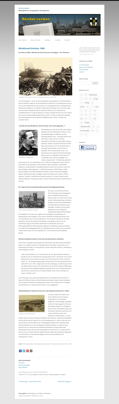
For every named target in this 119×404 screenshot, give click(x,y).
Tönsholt (21, 363)
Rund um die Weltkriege (86, 67)
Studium (87, 122)
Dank (41, 396)
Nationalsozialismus (54, 374)
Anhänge (47, 40)
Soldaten (63, 374)
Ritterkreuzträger (24, 365)
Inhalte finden (35, 40)
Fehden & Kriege (43, 374)
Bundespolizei (93, 95)
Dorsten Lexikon (24, 8)
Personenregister (84, 65)
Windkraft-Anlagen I (65, 381)
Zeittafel (81, 72)
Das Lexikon (22, 40)
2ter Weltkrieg (34, 374)
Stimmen (57, 40)
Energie (96, 99)
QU (81, 118)
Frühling (87, 103)
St (81, 122)
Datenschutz (35, 396)
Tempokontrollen (85, 126)
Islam (96, 106)
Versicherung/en (84, 130)
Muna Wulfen (23, 367)
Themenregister (83, 69)
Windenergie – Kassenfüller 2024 (30, 381)
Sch (95, 118)
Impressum (27, 396)
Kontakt (67, 40)
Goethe (82, 106)
